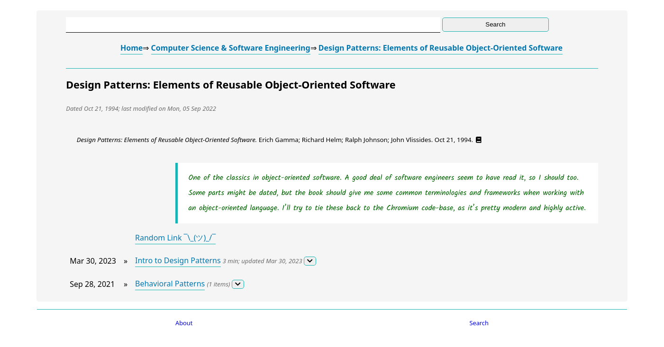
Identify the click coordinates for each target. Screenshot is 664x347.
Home (131, 48)
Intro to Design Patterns (178, 260)
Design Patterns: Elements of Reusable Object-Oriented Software (440, 48)
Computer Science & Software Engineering (230, 48)
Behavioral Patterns (170, 283)
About (183, 323)
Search (479, 323)
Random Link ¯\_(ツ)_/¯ (175, 237)
